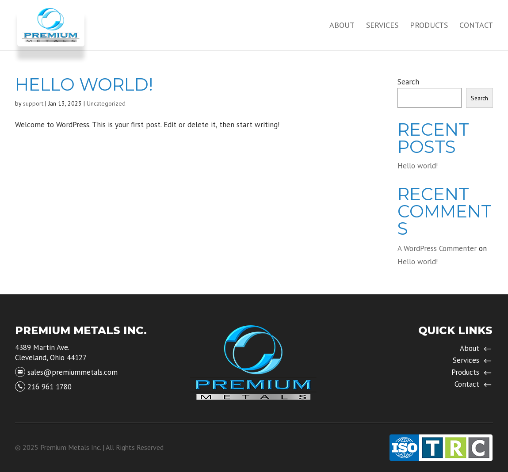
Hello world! (84, 84)
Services (382, 26)
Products (429, 26)
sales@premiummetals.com (72, 372)
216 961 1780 (49, 387)
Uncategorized (106, 103)
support (33, 103)
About (342, 26)
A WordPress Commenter (437, 248)
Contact (476, 26)
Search (408, 82)
